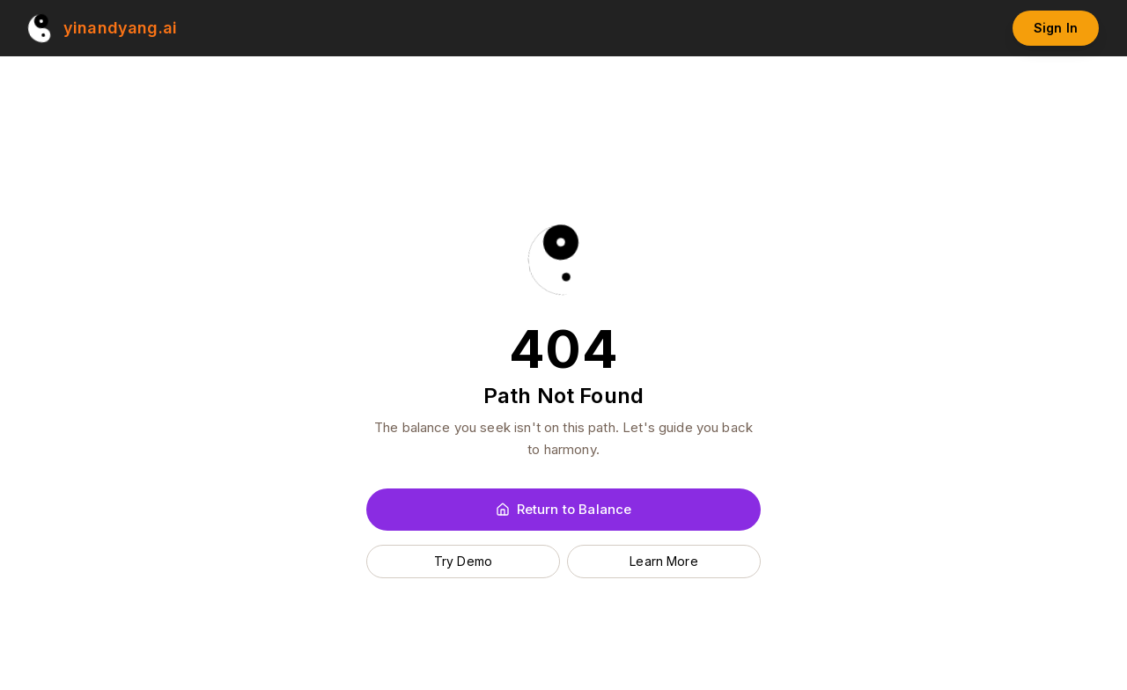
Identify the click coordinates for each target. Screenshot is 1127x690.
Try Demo (463, 561)
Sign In (1056, 27)
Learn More (664, 561)
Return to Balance (564, 509)
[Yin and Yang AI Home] (102, 28)
